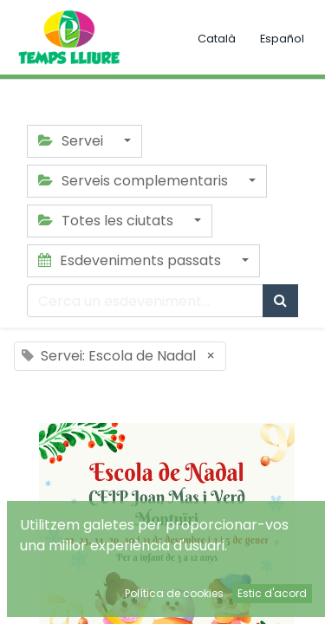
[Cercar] (280, 300)
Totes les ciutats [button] (107, 221)
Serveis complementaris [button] (134, 181)
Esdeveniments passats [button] (131, 260)
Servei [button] (72, 141)
